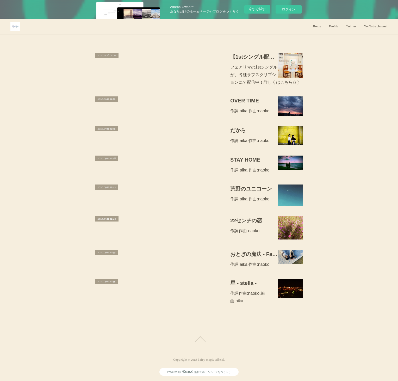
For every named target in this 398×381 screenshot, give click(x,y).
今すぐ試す (257, 9)
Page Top (199, 339)
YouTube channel (376, 26)
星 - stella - (243, 283)
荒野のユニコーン (251, 189)
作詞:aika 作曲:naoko (249, 111)
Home (317, 26)
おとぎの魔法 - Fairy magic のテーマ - (254, 254)
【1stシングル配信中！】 (254, 57)
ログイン (288, 9)
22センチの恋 (246, 220)
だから (238, 130)
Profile (333, 26)
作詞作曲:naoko (244, 231)
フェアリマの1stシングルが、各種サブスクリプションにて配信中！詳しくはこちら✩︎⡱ (264, 74)
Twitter (351, 26)
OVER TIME (244, 100)
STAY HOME (245, 160)
